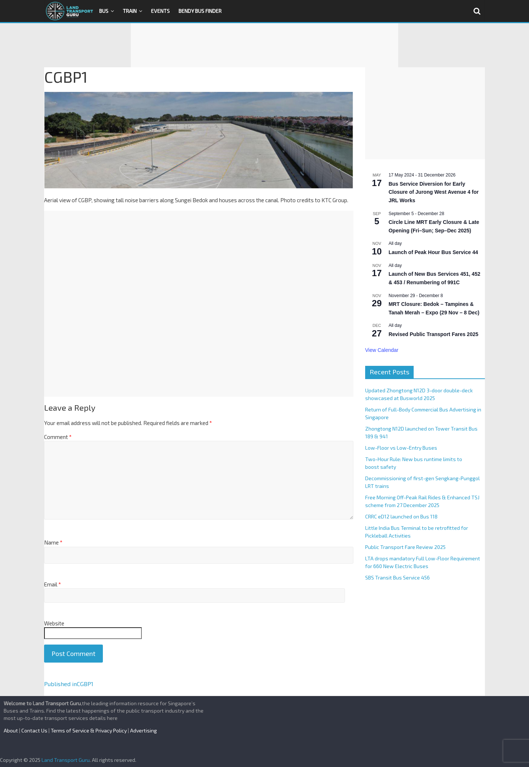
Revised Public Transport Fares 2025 (433, 334)
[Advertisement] (264, 45)
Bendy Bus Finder (200, 11)
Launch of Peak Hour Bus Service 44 (433, 252)
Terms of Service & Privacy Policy (89, 730)
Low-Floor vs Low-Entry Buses (401, 448)
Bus (103, 11)
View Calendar (382, 350)
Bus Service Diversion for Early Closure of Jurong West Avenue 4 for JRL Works (434, 192)
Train (130, 11)
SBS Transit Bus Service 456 (397, 577)
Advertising (143, 730)
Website (54, 623)
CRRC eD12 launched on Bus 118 (401, 516)
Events (160, 11)
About (11, 730)
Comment (58, 437)
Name (53, 542)
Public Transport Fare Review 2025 (405, 547)
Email (52, 584)
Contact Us (34, 730)
